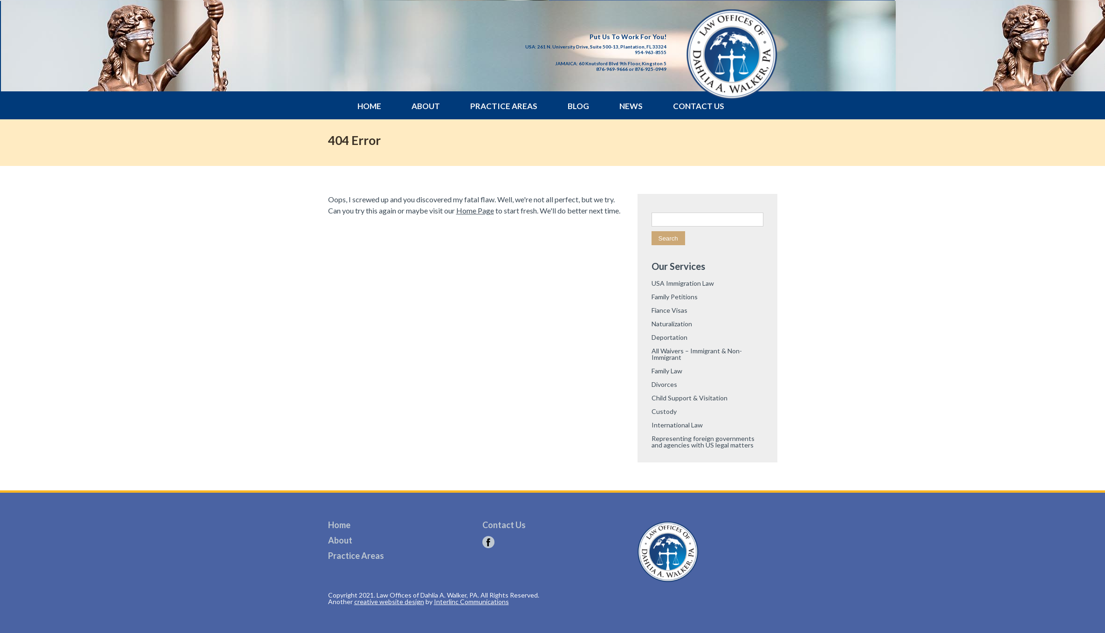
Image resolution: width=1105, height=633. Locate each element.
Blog (578, 106)
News (631, 106)
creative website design (389, 601)
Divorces (664, 384)
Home (369, 106)
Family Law (667, 371)
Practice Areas (503, 106)
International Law (677, 425)
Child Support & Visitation (690, 398)
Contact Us (698, 106)
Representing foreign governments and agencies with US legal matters (703, 441)
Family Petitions (675, 297)
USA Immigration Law (683, 283)
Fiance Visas (669, 310)
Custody (664, 411)
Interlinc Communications (471, 601)
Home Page (475, 210)
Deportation (669, 337)
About (426, 106)
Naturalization (672, 324)
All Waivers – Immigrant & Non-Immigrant (697, 354)
